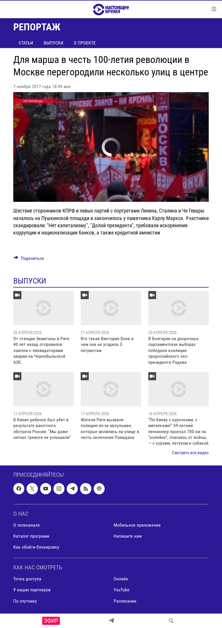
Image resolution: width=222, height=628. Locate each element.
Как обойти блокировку (36, 547)
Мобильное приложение (137, 525)
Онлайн (121, 579)
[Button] (29, 259)
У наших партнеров (32, 590)
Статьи (25, 43)
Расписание (125, 601)
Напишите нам (128, 536)
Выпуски (53, 43)
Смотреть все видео (190, 452)
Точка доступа (27, 579)
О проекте (85, 43)
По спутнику (25, 601)
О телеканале (26, 525)
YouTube (122, 590)
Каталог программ (31, 536)
